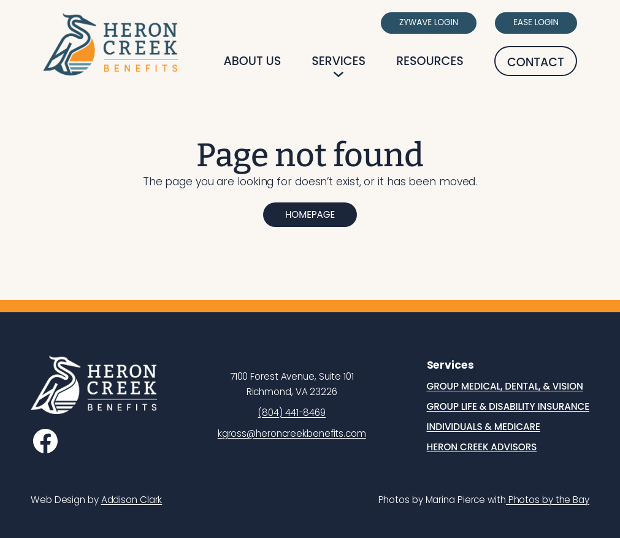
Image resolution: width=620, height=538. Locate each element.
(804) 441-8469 (292, 412)
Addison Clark (132, 499)
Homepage (310, 214)
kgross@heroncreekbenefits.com (292, 433)
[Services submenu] (338, 74)
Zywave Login (428, 22)
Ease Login (536, 22)
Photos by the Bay (547, 499)
